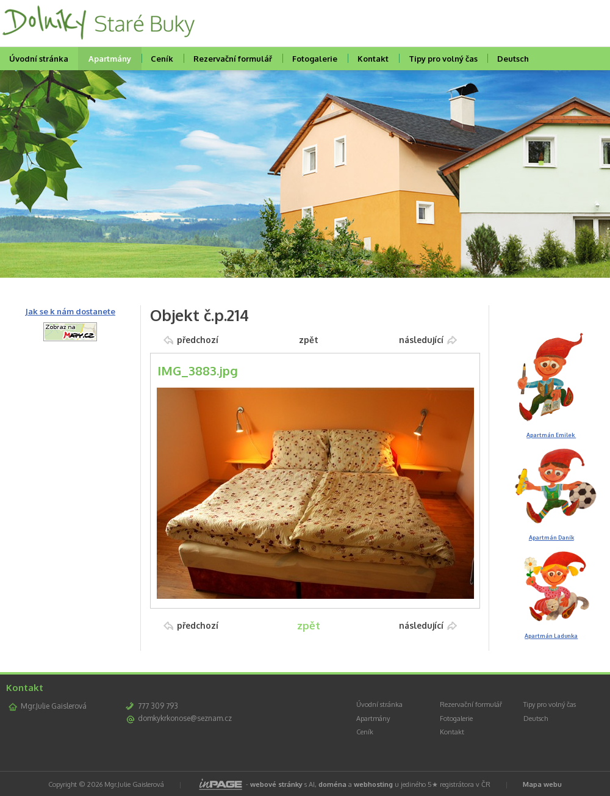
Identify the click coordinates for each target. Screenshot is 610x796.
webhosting (373, 784)
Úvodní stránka (379, 704)
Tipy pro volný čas (443, 58)
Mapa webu (542, 784)
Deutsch (513, 58)
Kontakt (373, 58)
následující (421, 340)
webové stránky (276, 784)
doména (332, 784)
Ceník (162, 58)
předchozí (197, 340)
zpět (308, 340)
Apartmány (109, 58)
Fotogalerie (314, 58)
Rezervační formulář (232, 58)
